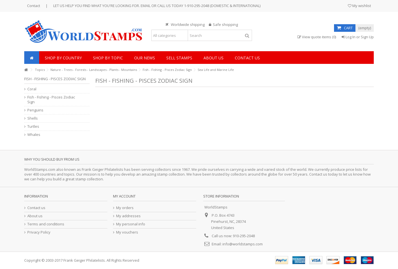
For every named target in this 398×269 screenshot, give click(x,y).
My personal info (130, 224)
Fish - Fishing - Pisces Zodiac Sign (51, 99)
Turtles (33, 126)
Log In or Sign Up (358, 36)
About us (35, 216)
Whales (33, 134)
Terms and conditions (45, 224)
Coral (31, 89)
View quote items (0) (316, 37)
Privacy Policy (38, 232)
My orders (125, 207)
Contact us (36, 207)
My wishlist (359, 5)
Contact (33, 5)
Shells (32, 118)
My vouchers (127, 232)
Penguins (35, 110)
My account (124, 196)
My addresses (128, 216)
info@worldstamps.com (242, 243)
